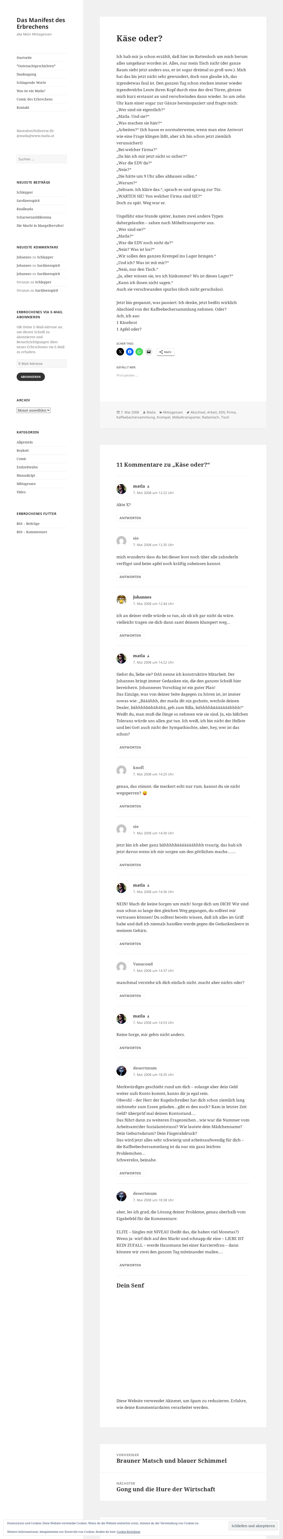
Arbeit (212, 412)
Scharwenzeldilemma (34, 217)
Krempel (163, 417)
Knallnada (25, 209)
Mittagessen (26, 483)
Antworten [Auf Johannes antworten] (130, 635)
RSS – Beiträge (28, 523)
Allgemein (25, 442)
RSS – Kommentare (32, 532)
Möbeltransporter (186, 417)
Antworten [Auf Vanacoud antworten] (130, 995)
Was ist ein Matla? (31, 91)
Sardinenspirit (28, 200)
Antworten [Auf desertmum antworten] (130, 1173)
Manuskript (26, 475)
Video (21, 492)
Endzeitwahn (27, 467)
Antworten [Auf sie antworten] (130, 577)
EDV (222, 412)
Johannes (24, 257)
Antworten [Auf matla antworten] (130, 518)
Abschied (198, 412)
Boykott (23, 450)
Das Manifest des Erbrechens (41, 23)
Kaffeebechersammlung (135, 417)
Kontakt (23, 107)
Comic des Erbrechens (35, 99)
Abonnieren (31, 377)
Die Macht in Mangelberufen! (40, 225)
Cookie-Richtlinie (128, 1532)
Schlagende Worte (31, 82)
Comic (21, 458)
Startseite (24, 57)
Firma (231, 412)
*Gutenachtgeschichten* (36, 66)
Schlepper (25, 192)
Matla (151, 412)
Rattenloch (210, 417)
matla (139, 486)
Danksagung (26, 74)
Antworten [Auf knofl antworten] (130, 806)
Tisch (225, 417)
